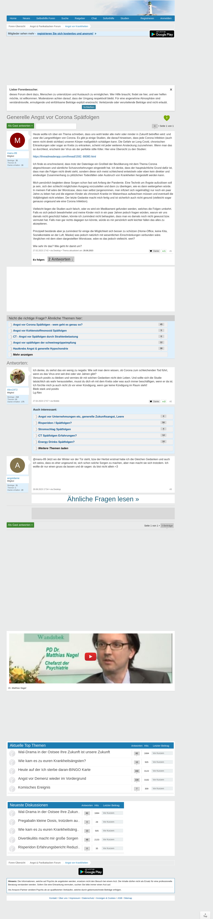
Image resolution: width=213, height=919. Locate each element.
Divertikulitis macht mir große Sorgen (48, 838)
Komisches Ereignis (34, 787)
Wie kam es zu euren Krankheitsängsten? (52, 761)
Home (13, 18)
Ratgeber (80, 18)
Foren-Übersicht (17, 862)
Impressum (74, 898)
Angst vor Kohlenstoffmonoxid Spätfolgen (40, 330)
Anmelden (166, 18)
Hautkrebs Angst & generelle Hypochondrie (40, 348)
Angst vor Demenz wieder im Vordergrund (52, 778)
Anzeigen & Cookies (105, 898)
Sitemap (128, 898)
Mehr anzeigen (23, 354)
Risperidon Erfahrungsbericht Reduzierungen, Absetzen (63, 847)
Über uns (63, 898)
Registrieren (147, 18)
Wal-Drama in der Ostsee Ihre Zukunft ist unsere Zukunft (64, 752)
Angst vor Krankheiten (76, 862)
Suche (65, 18)
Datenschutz (88, 898)
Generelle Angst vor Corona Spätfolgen (53, 117)
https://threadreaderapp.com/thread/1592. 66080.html (64, 156)
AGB (119, 898)
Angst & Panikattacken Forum (45, 862)
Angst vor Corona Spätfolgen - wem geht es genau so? (48, 324)
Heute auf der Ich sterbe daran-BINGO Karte (54, 770)
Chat (94, 18)
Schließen (88, 107)
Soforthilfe (108, 18)
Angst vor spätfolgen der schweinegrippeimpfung (44, 342)
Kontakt (53, 898)
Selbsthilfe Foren (45, 18)
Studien (124, 18)
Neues (26, 18)
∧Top (205, 915)
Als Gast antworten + (20, 125)
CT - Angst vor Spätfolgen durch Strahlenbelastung (45, 336)
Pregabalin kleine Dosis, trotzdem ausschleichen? (58, 821)
